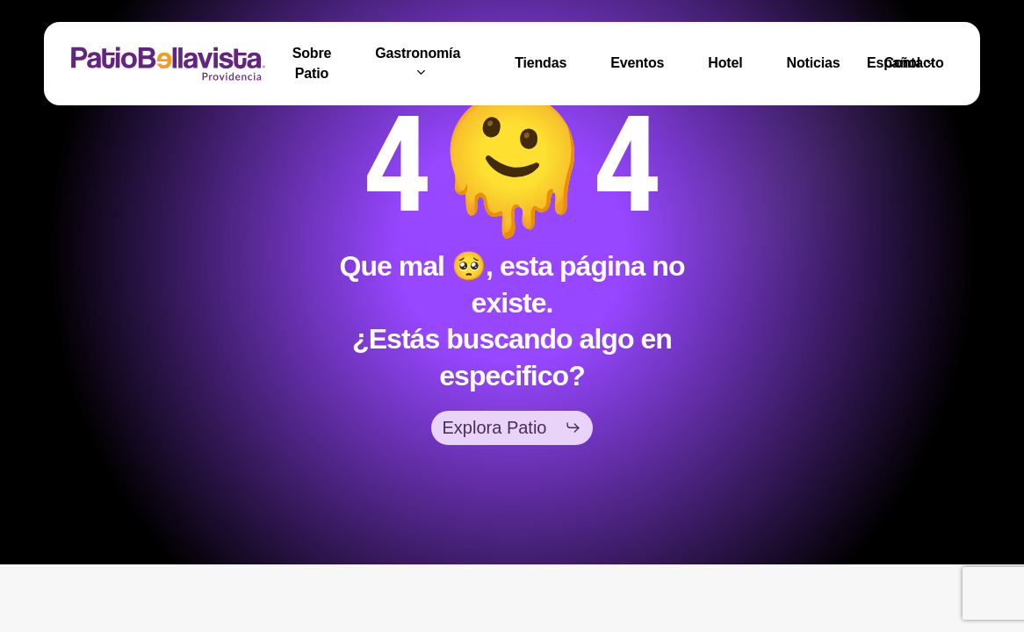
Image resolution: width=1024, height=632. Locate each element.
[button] (512, 427)
